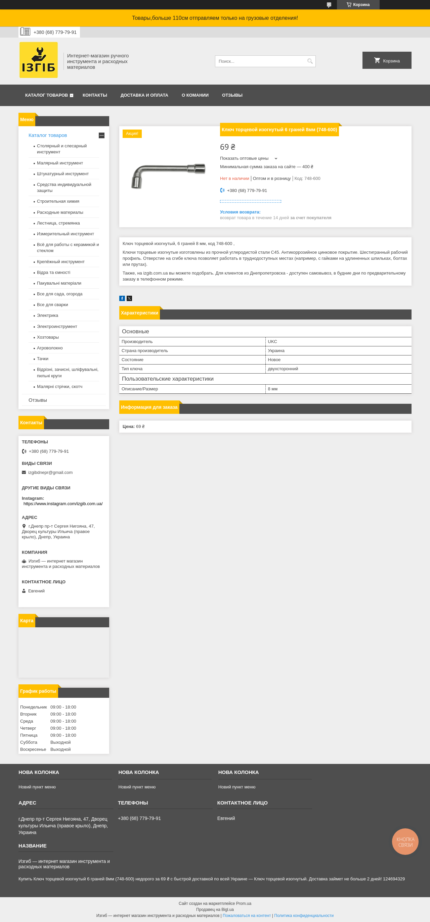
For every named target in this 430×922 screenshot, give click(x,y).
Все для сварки (52, 304)
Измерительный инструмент (65, 233)
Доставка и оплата (144, 95)
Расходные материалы (60, 212)
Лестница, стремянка (58, 223)
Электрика (47, 315)
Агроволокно (50, 347)
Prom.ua (243, 903)
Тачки (42, 358)
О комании (195, 95)
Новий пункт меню (37, 786)
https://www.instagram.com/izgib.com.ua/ (63, 503)
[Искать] (310, 61)
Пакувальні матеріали (59, 283)
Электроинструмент (57, 326)
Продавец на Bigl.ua (215, 909)
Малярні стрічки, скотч (59, 386)
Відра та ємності (53, 272)
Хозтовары (48, 337)
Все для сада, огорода (60, 293)
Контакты (95, 95)
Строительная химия (58, 201)
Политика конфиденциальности (304, 915)
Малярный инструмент (60, 162)
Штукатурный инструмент (63, 173)
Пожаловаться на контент (247, 915)
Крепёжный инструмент (61, 261)
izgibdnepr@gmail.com (50, 472)
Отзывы (232, 95)
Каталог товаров (46, 95)
